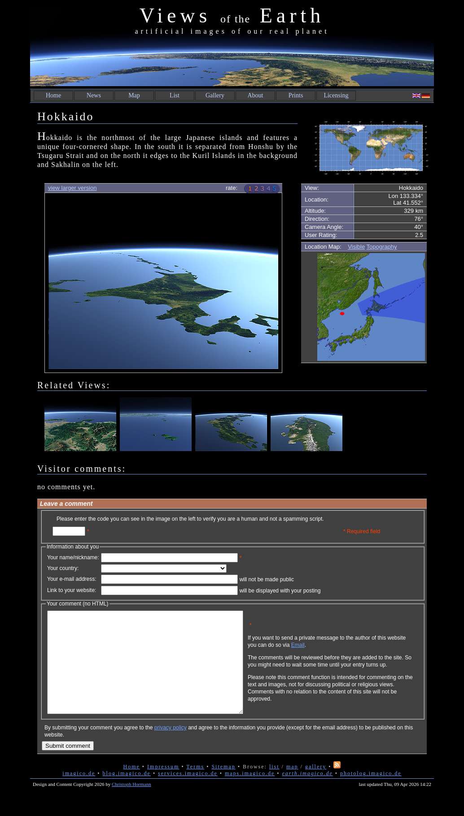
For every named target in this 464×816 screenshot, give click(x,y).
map (292, 787)
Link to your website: (71, 590)
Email (341, 652)
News (94, 95)
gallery (315, 787)
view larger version (72, 187)
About (255, 95)
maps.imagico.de (250, 793)
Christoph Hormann (131, 804)
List (174, 95)
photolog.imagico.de (371, 793)
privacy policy (170, 748)
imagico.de (78, 793)
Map (134, 95)
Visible (356, 246)
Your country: (63, 568)
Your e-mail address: (71, 579)
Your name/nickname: (73, 557)
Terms (195, 787)
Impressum (163, 787)
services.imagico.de (188, 793)
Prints (296, 95)
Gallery (215, 95)
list (274, 787)
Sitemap (223, 787)
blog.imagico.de (127, 793)
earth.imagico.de (307, 793)
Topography (382, 246)
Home (53, 95)
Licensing (336, 95)
